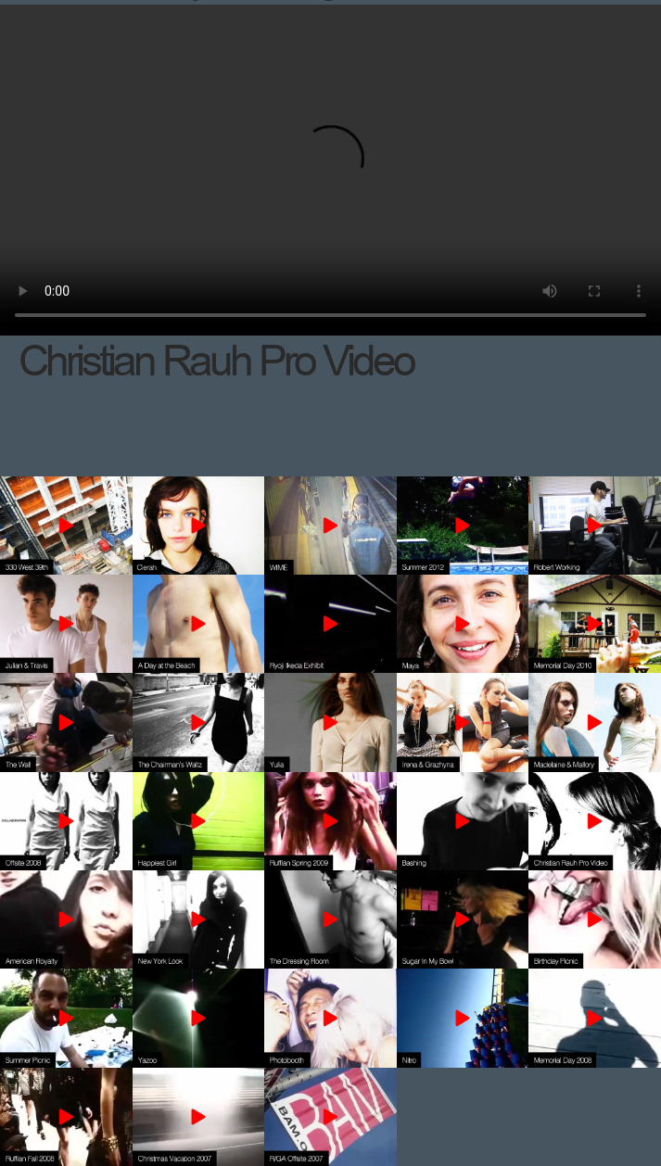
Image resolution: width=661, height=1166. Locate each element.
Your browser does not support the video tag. (330, 170)
